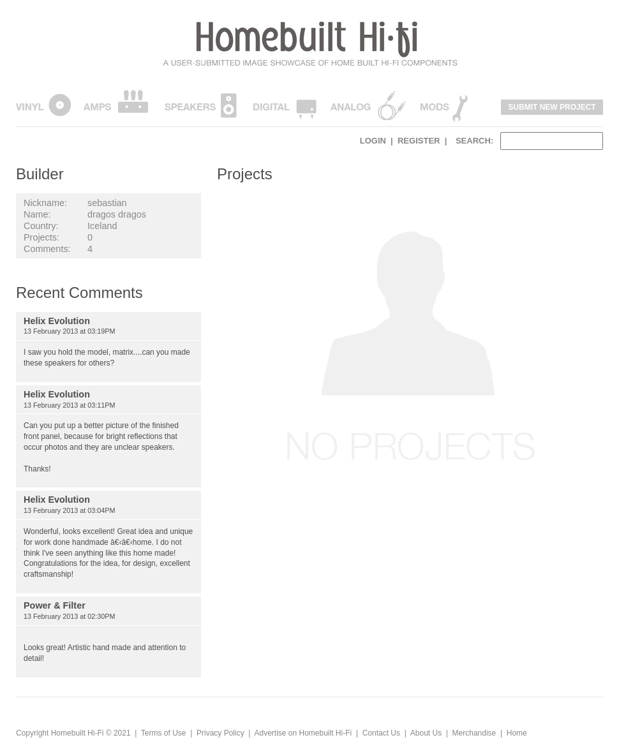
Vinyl (43, 104)
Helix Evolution (57, 321)
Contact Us (381, 733)
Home (517, 733)
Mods (444, 104)
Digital (285, 104)
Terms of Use (163, 733)
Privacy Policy (220, 733)
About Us (426, 733)
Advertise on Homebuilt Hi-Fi (303, 733)
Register (419, 140)
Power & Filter (55, 605)
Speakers (201, 104)
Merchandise (474, 733)
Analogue (368, 104)
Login (373, 140)
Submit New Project (551, 107)
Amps (115, 104)
